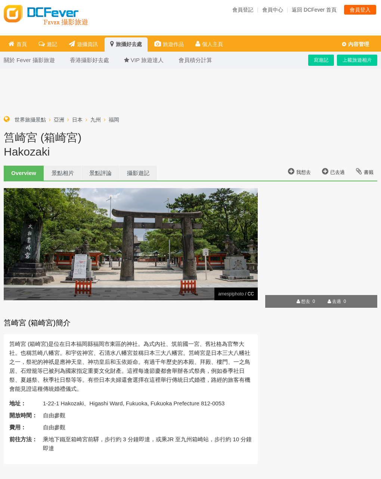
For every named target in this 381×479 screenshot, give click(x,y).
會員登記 (242, 10)
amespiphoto (231, 294)
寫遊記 (321, 60)
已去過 (333, 171)
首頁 (18, 44)
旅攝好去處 (126, 44)
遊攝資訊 (83, 44)
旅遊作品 (169, 44)
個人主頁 (209, 44)
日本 (77, 120)
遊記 (47, 44)
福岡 (114, 120)
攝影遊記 (138, 173)
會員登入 (360, 10)
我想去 (299, 171)
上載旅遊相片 (357, 60)
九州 (95, 120)
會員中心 (272, 10)
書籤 (365, 171)
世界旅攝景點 (30, 120)
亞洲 (59, 120)
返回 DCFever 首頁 (314, 10)
